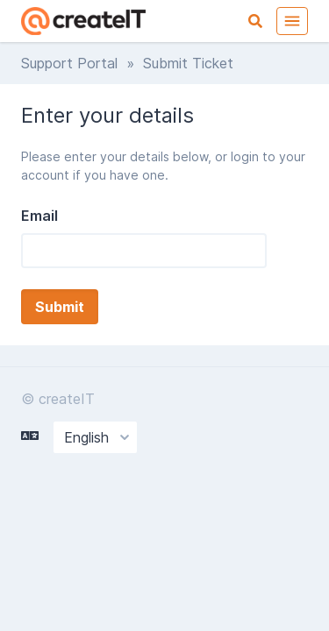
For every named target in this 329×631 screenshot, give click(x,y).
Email (39, 215)
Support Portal (69, 63)
